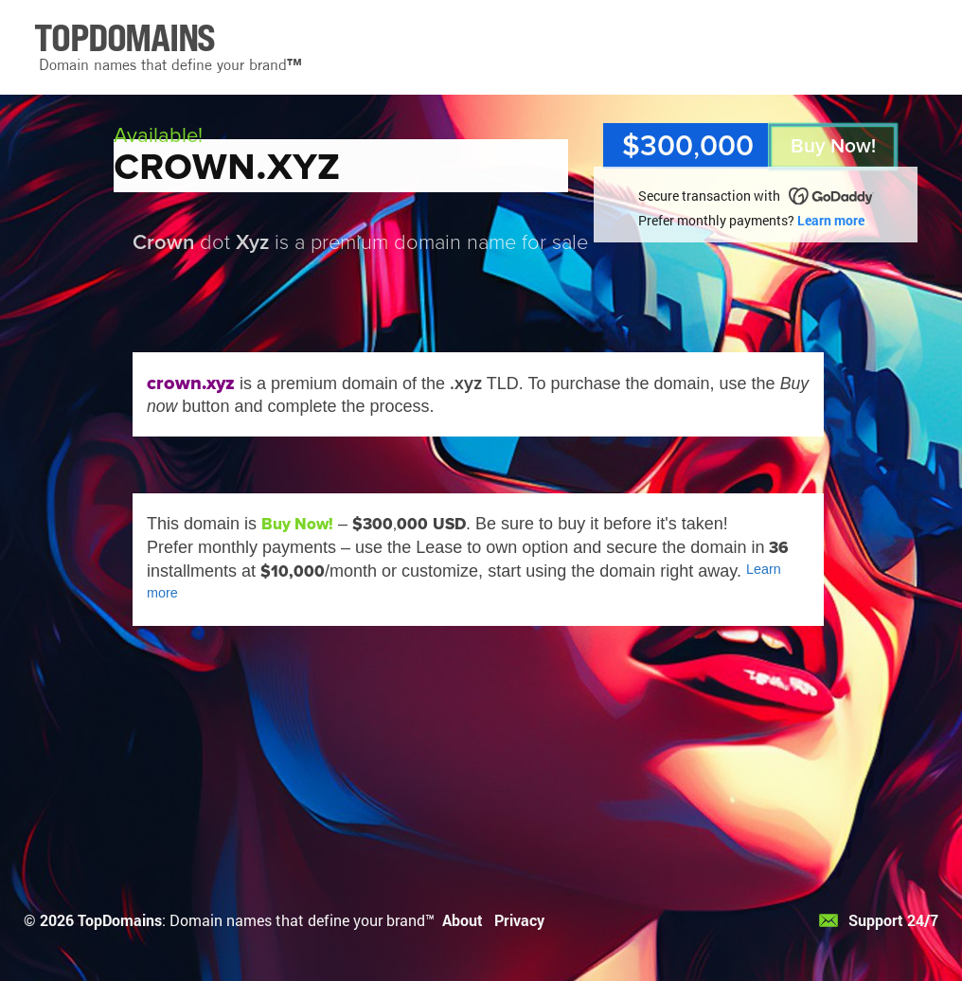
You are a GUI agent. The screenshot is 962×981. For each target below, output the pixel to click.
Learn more (830, 220)
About (462, 920)
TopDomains (120, 920)
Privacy (519, 920)
